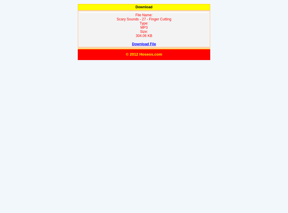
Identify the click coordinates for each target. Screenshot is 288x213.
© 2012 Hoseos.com (144, 54)
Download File (144, 44)
